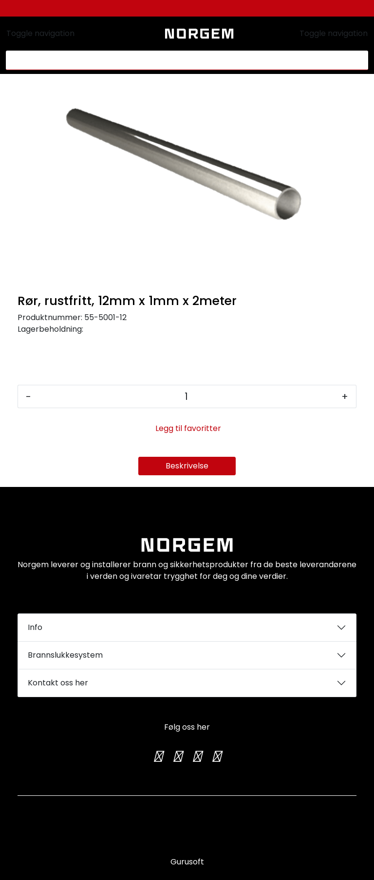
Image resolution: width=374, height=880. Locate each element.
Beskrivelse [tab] (187, 465)
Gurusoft (187, 861)
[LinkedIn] (216, 756)
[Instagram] (177, 756)
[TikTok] (197, 756)
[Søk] (181, 60)
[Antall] (186, 396)
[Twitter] (158, 756)
